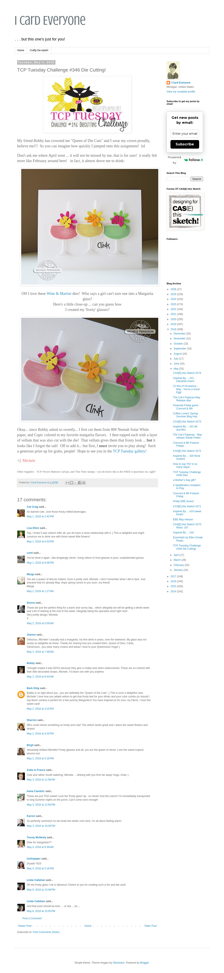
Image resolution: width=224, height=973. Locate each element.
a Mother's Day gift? (184, 480)
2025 (174, 294)
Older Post (150, 925)
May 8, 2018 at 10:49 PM (41, 889)
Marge (30, 574)
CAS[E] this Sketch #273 (187, 421)
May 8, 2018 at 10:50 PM (41, 911)
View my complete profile (181, 91)
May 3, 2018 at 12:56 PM (41, 804)
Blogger (144, 962)
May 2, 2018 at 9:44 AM (40, 676)
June (177, 363)
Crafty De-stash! (39, 50)
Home (20, 50)
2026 (174, 289)
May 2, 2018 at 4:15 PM (40, 708)
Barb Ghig (33, 688)
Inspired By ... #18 (183, 532)
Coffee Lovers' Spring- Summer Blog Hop (186, 415)
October (179, 343)
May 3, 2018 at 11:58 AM (41, 779)
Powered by (185, 159)
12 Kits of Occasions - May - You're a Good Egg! (186, 389)
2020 (174, 319)
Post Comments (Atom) (46, 932)
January (179, 570)
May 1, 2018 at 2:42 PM (40, 516)
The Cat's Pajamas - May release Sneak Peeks (187, 436)
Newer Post (24, 925)
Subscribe (185, 144)
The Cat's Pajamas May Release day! (186, 399)
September (180, 348)
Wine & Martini (59, 293)
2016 (174, 581)
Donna (31, 602)
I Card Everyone (50, 20)
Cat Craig (32, 506)
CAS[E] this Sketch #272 (187, 450)
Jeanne (31, 634)
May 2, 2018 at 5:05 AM (40, 623)
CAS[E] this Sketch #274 (187, 373)
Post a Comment (32, 918)
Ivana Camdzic (36, 791)
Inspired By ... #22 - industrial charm (184, 380)
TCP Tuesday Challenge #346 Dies (187, 474)
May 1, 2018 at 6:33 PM (40, 541)
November (180, 338)
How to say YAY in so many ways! (185, 466)
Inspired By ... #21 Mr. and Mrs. (185, 428)
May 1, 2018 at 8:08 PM (40, 562)
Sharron (32, 720)
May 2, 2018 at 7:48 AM (40, 651)
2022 (174, 309)
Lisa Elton (33, 528)
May (176, 368)
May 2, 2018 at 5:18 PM (40, 758)
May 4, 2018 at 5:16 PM (40, 868)
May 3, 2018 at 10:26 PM (41, 825)
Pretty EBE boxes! (183, 501)
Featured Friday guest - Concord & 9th (186, 407)
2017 (174, 576)
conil (30, 552)
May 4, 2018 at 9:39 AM (40, 847)
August (178, 353)
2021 (174, 314)
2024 (174, 299)
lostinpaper (34, 858)
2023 (174, 304)
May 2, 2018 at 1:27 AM (40, 591)
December (180, 333)
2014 (174, 591)
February (179, 565)
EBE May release (183, 519)
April (176, 555)
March (178, 559)
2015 (174, 586)
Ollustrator (118, 962)
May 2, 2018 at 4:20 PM (40, 733)
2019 (174, 324)
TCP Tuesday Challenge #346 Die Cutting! (187, 547)
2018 (174, 329)
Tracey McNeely (36, 837)
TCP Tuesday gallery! (129, 451)
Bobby (31, 663)
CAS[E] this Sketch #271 (187, 506)
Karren (31, 816)
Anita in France (36, 770)
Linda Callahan (36, 880)
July (176, 358)
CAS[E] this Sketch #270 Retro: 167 (187, 526)
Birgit (30, 745)
